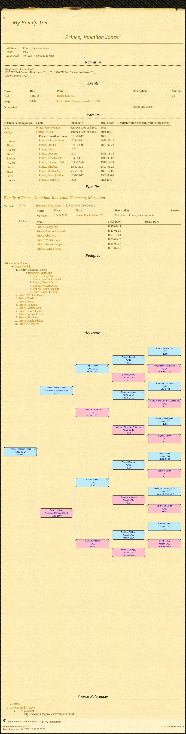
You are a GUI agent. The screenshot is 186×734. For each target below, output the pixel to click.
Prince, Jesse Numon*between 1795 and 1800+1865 (56, 390)
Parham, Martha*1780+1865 (92, 544)
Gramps (21, 726)
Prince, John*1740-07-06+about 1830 (92, 369)
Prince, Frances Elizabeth (51, 231)
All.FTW (15, 704)
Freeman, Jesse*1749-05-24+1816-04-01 (128, 395)
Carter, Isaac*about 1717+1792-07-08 (164, 456)
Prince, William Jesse (49, 239)
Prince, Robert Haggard (50, 244)
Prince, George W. (49, 179)
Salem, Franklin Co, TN (89, 215)
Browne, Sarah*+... (164, 474)
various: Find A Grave (22, 707)
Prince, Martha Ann (50, 171)
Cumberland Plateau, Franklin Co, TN (78, 101)
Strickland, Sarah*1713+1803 (164, 509)
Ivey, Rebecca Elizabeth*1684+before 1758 (165, 369)
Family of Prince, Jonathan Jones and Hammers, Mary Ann (54, 197)
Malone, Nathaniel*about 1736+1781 (164, 421)
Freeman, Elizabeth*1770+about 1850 (92, 412)
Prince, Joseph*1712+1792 (128, 360)
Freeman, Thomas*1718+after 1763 (164, 386)
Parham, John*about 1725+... (164, 526)
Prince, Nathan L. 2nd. (52, 162)
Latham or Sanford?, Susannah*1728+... (164, 404)
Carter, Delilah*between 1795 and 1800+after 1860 (56, 513)
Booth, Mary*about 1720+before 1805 (164, 544)
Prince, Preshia (47, 144)
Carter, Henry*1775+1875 (92, 482)
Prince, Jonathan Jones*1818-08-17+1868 (20, 452)
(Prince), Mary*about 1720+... (128, 377)
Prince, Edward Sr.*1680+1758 (164, 351)
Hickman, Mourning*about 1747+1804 (128, 500)
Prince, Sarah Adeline (51, 175)
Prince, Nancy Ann (47, 226)
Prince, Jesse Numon (48, 127)
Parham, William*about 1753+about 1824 (128, 535)
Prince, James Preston (49, 248)
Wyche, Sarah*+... (164, 439)
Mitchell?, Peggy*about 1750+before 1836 (128, 552)
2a (173, 95)
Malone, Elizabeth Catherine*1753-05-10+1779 (128, 430)
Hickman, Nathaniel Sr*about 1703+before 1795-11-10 (164, 491)
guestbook (54, 721)
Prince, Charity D (46, 235)
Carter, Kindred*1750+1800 (128, 465)
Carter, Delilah (44, 131)
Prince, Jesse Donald (50, 157)
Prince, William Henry (51, 140)
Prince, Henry (47, 149)
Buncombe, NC (66, 95)
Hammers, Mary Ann (48, 205)
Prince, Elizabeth (48, 166)
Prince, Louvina (48, 153)
